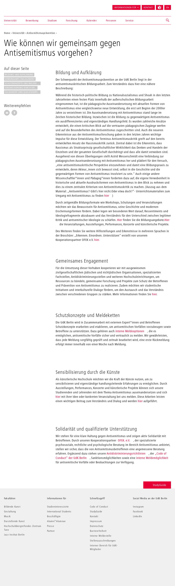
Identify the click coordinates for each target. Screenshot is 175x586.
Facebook (138, 511)
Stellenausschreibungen (103, 540)
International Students (59, 511)
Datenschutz (96, 526)
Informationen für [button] (125, 7)
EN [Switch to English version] (167, 7)
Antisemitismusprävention (41, 32)
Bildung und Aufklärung (19, 74)
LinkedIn (137, 516)
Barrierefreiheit (98, 530)
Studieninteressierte (58, 506)
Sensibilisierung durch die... (21, 87)
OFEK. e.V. (124, 440)
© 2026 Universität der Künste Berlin (21, 563)
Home (7, 32)
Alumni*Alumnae (56, 521)
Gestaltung (10, 511)
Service (130, 20)
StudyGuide (157, 485)
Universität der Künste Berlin (16, 6)
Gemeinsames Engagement (20, 79)
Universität (10, 20)
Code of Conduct (99, 506)
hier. (97, 240)
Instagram (138, 506)
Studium (52, 20)
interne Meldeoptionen (129, 331)
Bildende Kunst (12, 506)
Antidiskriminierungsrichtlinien (126, 453)
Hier (119, 220)
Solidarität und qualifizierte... (22, 92)
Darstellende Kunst (14, 521)
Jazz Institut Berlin (14, 534)
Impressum (96, 521)
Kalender (92, 20)
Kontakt (148, 7)
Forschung (71, 20)
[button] (167, 20)
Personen (111, 20)
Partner (51, 530)
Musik (7, 516)
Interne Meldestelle (100, 535)
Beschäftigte (54, 516)
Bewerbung (32, 20)
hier (106, 195)
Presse (50, 526)
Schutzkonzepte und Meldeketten (23, 83)
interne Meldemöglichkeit (151, 458)
